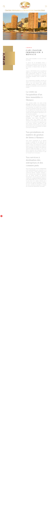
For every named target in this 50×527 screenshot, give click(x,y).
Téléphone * (4, 418)
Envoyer (42, 434)
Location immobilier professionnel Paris (36, 466)
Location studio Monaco (15, 463)
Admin (41, 519)
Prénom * (3, 406)
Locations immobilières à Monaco (37, 473)
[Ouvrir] (4, 6)
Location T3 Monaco (14, 483)
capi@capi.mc (9, 391)
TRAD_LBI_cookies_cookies (40, 520)
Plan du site (30, 519)
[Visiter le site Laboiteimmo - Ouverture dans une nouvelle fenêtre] (7, 520)
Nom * (2, 400)
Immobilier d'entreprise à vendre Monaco (37, 463)
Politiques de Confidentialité (17, 445)
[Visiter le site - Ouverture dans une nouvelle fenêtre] (25, 500)
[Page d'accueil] (25, 6)
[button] (23, 35)
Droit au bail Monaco (14, 468)
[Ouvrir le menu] (46, 6)
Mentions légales (36, 519)
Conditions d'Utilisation (26, 445)
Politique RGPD (31, 520)
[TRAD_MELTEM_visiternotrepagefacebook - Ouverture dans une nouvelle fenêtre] (1, 216)
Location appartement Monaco (14, 465)
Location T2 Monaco (14, 481)
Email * (3, 412)
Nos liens (44, 519)
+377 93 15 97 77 (10, 388)
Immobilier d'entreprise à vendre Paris (37, 470)
